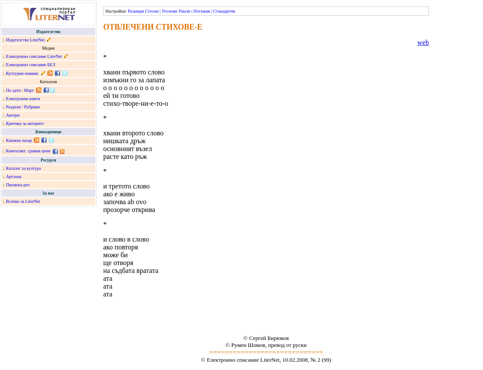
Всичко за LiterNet (23, 201)
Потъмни (201, 11)
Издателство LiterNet (25, 39)
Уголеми (169, 11)
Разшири (136, 11)
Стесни (152, 11)
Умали (184, 11)
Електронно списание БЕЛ (30, 64)
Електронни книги (23, 98)
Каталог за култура (23, 168)
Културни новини (22, 73)
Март (29, 90)
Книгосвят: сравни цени (28, 150)
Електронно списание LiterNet (34, 56)
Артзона (13, 176)
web (423, 42)
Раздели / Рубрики (23, 106)
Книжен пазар (19, 140)
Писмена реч (18, 184)
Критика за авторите (25, 123)
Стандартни (224, 11)
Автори (13, 115)
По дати (13, 90)
